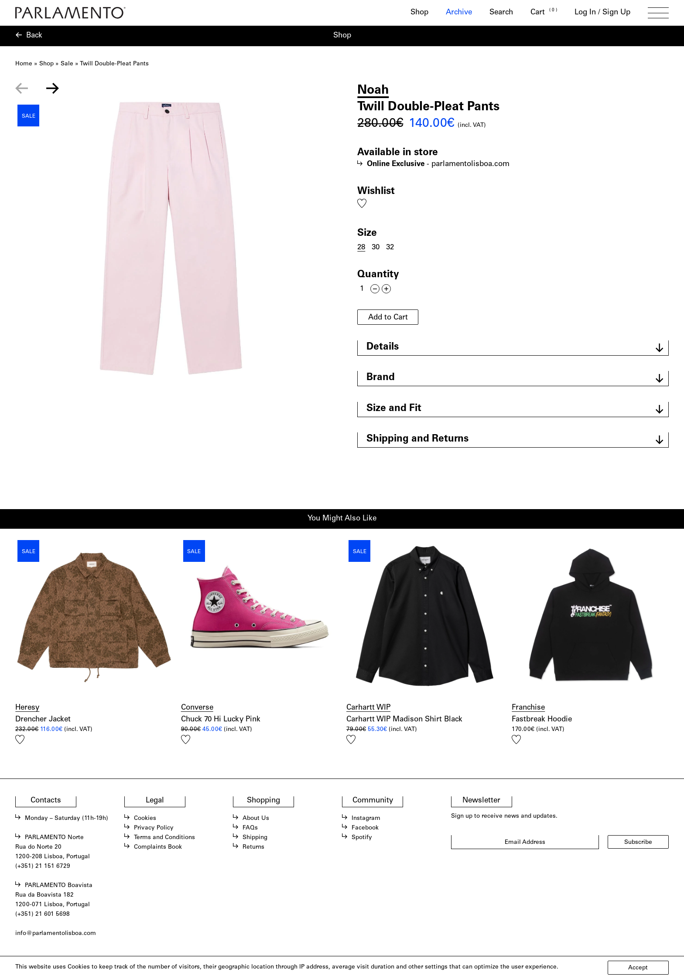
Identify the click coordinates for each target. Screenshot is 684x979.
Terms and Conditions (164, 838)
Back (34, 36)
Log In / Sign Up (602, 13)
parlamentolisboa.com (470, 164)
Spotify (362, 838)
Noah (373, 91)
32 (390, 248)
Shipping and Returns (417, 439)
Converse (197, 708)
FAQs (250, 828)
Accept (638, 968)
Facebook (365, 828)
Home (23, 64)
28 (361, 248)
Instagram (366, 819)
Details (382, 347)
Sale (67, 64)
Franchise (528, 708)
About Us (256, 819)
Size (367, 233)
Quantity (378, 275)
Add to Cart (388, 318)
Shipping (255, 838)
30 (376, 248)
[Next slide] (52, 88)
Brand (380, 378)
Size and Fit (393, 409)
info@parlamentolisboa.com (55, 934)
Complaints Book (158, 847)
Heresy (27, 708)
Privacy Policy (154, 828)
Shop (419, 13)
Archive (459, 13)
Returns (253, 847)
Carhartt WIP (368, 708)
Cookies (145, 819)
